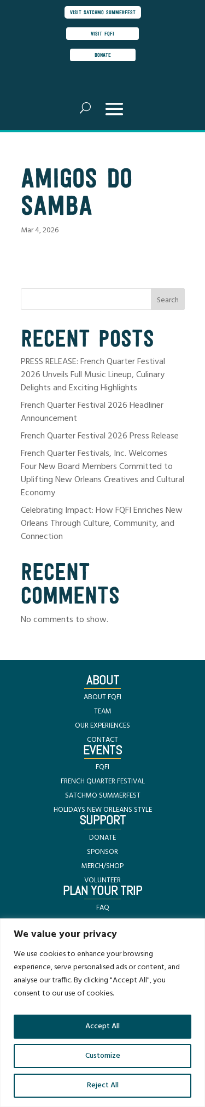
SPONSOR (102, 852)
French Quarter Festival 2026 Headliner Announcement (92, 412)
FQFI (102, 767)
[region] (102, 1012)
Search (168, 300)
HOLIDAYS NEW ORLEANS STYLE (103, 810)
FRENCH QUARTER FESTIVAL (103, 781)
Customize (102, 1056)
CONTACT (102, 740)
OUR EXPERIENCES (102, 725)
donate (103, 54)
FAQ (102, 907)
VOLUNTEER (102, 880)
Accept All (102, 1026)
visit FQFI (102, 33)
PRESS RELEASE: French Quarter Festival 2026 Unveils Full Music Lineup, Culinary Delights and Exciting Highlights (93, 375)
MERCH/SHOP (102, 866)
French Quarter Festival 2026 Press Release (100, 436)
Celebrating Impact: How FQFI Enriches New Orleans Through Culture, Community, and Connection (102, 523)
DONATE (102, 838)
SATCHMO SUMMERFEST (102, 795)
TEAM (103, 711)
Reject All (103, 1085)
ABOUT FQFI (102, 697)
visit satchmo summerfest (103, 12)
